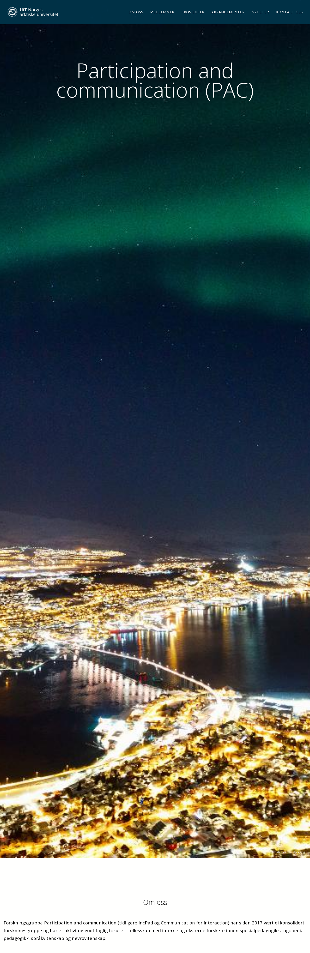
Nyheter (260, 18)
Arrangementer (228, 18)
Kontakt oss (289, 18)
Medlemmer (162, 18)
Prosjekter (192, 18)
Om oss (136, 18)
